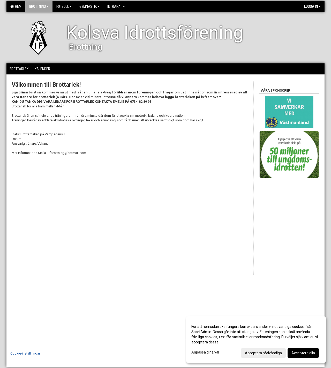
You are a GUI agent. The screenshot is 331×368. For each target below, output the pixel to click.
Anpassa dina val (205, 352)
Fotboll (64, 6)
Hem (15, 6)
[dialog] (256, 339)
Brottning (39, 6)
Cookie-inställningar (25, 353)
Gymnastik (89, 6)
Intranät (116, 6)
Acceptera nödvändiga (263, 353)
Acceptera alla (303, 353)
